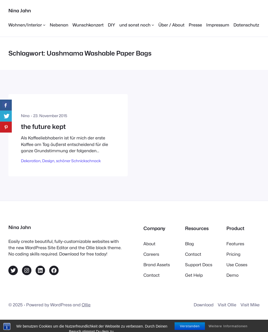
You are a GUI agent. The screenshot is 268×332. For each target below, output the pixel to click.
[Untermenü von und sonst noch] (136, 24)
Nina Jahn (19, 10)
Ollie (86, 304)
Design (48, 161)
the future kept (43, 126)
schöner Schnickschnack (78, 161)
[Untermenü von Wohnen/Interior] (27, 24)
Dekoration (31, 161)
